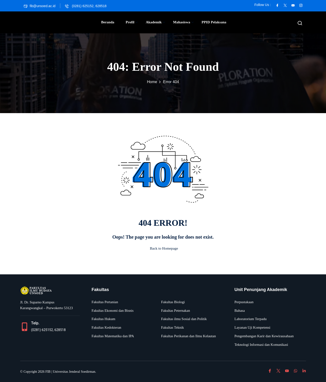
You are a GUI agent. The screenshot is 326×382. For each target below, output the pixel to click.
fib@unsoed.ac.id (39, 6)
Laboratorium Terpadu (251, 319)
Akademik (155, 22)
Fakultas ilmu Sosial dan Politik (184, 319)
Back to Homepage (163, 248)
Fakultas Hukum (103, 319)
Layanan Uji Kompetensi (253, 327)
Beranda (107, 22)
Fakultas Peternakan (175, 310)
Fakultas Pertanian (105, 302)
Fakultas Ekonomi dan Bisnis (113, 310)
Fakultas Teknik (172, 327)
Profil (132, 22)
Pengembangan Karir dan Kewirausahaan (264, 336)
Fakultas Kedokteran (106, 327)
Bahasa (240, 310)
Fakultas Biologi (173, 302)
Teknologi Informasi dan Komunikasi (261, 345)
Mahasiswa (183, 22)
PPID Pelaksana (214, 22)
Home (152, 82)
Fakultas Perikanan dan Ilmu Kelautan (188, 336)
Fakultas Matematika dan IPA (113, 336)
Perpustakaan (244, 302)
